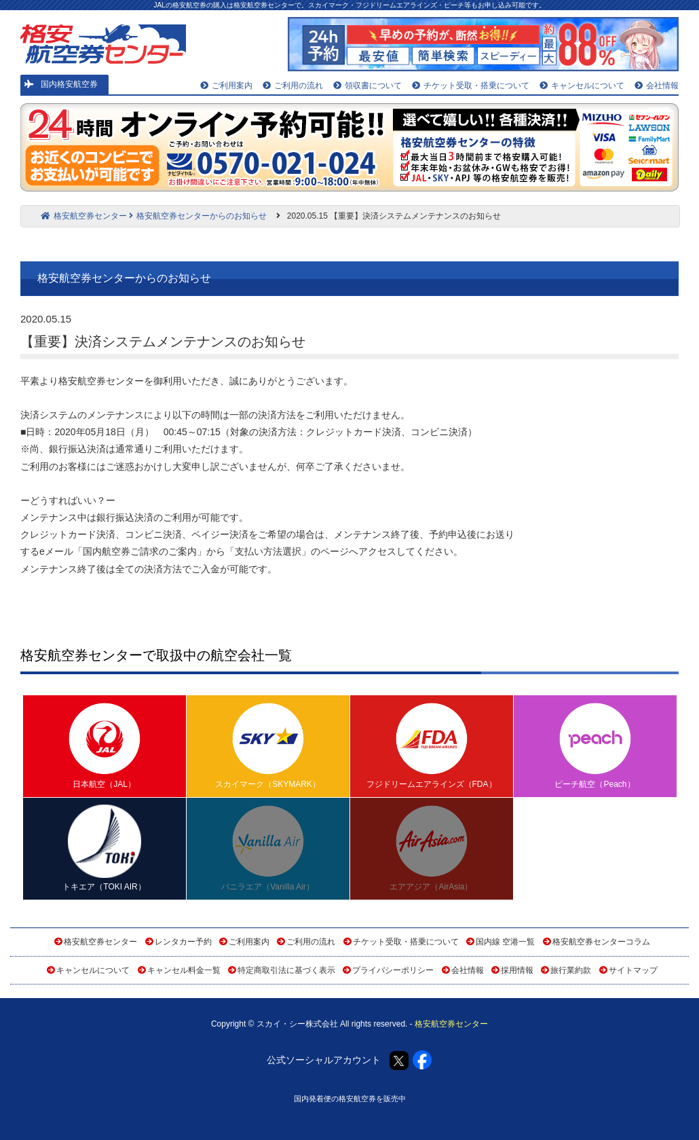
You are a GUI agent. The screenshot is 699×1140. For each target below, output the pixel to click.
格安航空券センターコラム (601, 941)
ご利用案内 (226, 85)
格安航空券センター (84, 216)
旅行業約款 (570, 970)
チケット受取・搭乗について (470, 85)
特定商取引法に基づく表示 (286, 970)
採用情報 (517, 970)
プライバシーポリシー (393, 970)
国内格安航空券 (61, 84)
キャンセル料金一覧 (184, 970)
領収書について (367, 85)
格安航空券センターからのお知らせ (198, 216)
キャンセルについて (582, 85)
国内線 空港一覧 (505, 941)
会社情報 (657, 85)
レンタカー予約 (183, 941)
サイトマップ (633, 970)
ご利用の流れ (293, 85)
